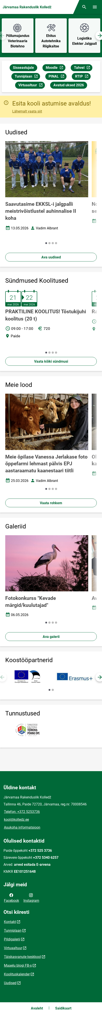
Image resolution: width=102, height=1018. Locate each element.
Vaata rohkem (51, 503)
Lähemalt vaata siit (27, 111)
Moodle (55, 68)
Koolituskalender (17, 974)
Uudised (10, 983)
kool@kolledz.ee (16, 819)
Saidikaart (63, 1008)
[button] (46, 243)
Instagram (31, 897)
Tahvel (83, 68)
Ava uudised (51, 257)
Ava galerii (51, 637)
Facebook (11, 897)
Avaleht (37, 1008)
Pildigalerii (12, 939)
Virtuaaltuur (31, 86)
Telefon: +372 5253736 (22, 812)
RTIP (83, 77)
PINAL (57, 77)
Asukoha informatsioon (22, 827)
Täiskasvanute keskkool (22, 957)
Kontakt (10, 922)
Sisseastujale (23, 68)
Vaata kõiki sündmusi (51, 361)
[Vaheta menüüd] (94, 7)
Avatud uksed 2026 (68, 85)
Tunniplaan (27, 77)
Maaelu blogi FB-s (18, 965)
